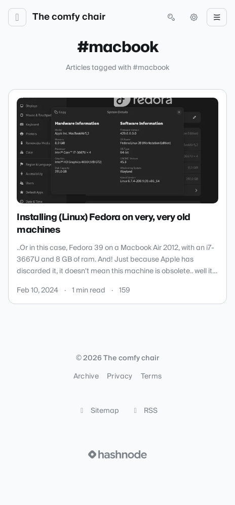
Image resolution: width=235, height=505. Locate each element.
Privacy (119, 376)
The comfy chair (68, 17)
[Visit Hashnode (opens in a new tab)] (117, 454)
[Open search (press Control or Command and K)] (171, 17)
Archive (86, 376)
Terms (151, 376)
